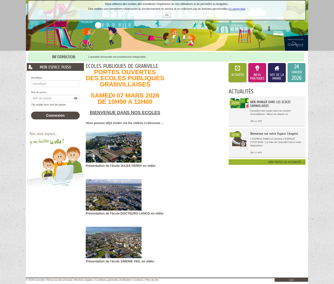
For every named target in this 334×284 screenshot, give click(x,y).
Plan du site (152, 279)
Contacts (138, 279)
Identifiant (36, 77)
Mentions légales (83, 279)
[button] (76, 98)
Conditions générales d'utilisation (113, 279)
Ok (168, 15)
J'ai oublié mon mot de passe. (49, 104)
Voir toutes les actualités (284, 162)
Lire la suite (256, 121)
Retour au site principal (59, 279)
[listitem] (296, 72)
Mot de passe (38, 92)
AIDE (291, 280)
